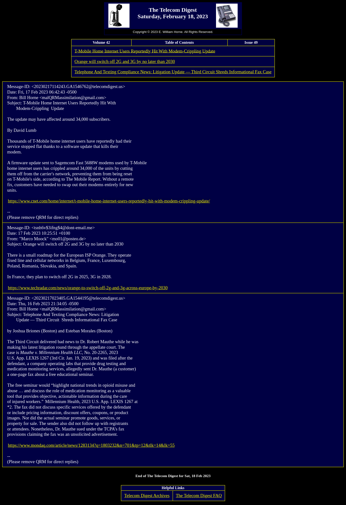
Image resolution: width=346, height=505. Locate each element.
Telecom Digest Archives (146, 495)
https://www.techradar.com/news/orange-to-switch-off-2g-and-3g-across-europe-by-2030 (88, 287)
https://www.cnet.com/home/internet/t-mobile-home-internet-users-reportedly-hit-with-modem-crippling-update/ (109, 200)
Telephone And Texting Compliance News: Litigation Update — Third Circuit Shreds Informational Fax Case (173, 71)
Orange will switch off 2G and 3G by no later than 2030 (124, 61)
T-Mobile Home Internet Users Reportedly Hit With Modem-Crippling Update (144, 50)
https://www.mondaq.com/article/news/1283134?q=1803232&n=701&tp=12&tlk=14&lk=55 (91, 445)
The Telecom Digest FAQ (199, 495)
